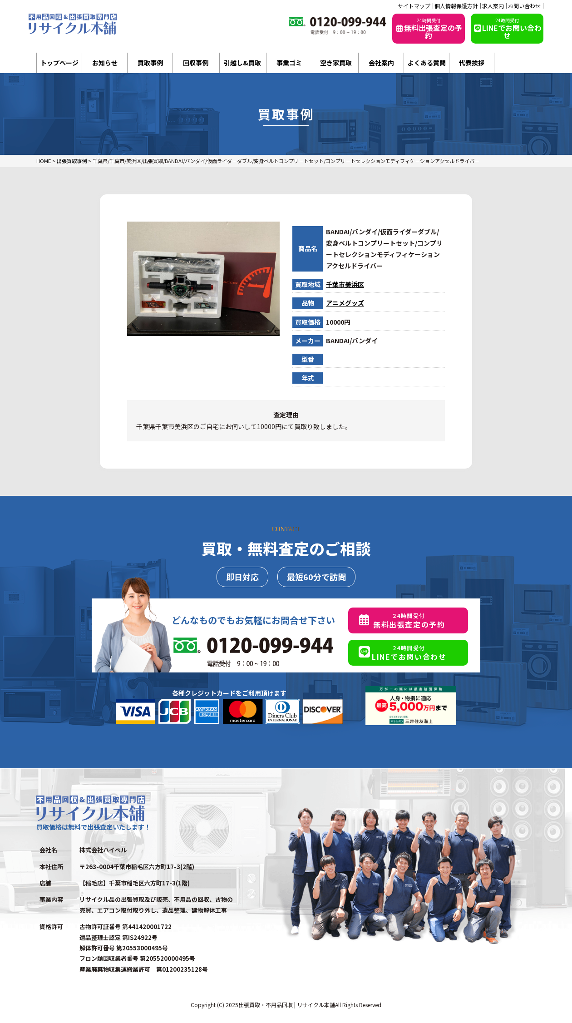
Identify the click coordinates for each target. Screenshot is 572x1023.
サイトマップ (414, 6)
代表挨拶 (471, 62)
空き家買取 (336, 62)
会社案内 (381, 62)
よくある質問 (427, 62)
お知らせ (105, 62)
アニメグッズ (345, 302)
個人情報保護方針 (456, 6)
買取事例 (150, 62)
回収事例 (195, 62)
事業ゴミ (289, 62)
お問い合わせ (524, 6)
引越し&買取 (242, 62)
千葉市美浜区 (345, 284)
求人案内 (493, 6)
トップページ (59, 62)
